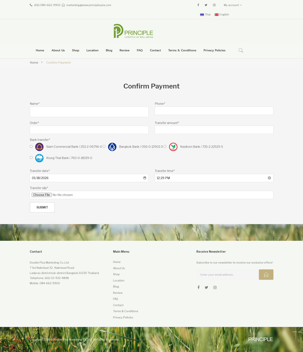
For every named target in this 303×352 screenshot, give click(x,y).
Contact (118, 305)
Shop (116, 274)
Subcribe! (266, 274)
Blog (116, 286)
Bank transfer (40, 139)
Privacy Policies (123, 317)
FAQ (115, 298)
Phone (160, 103)
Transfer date (40, 171)
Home (34, 62)
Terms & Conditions (125, 311)
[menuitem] (40, 50)
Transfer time (165, 171)
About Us (119, 268)
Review (117, 292)
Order (34, 123)
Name (35, 103)
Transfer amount (167, 123)
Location (118, 280)
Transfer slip (39, 188)
